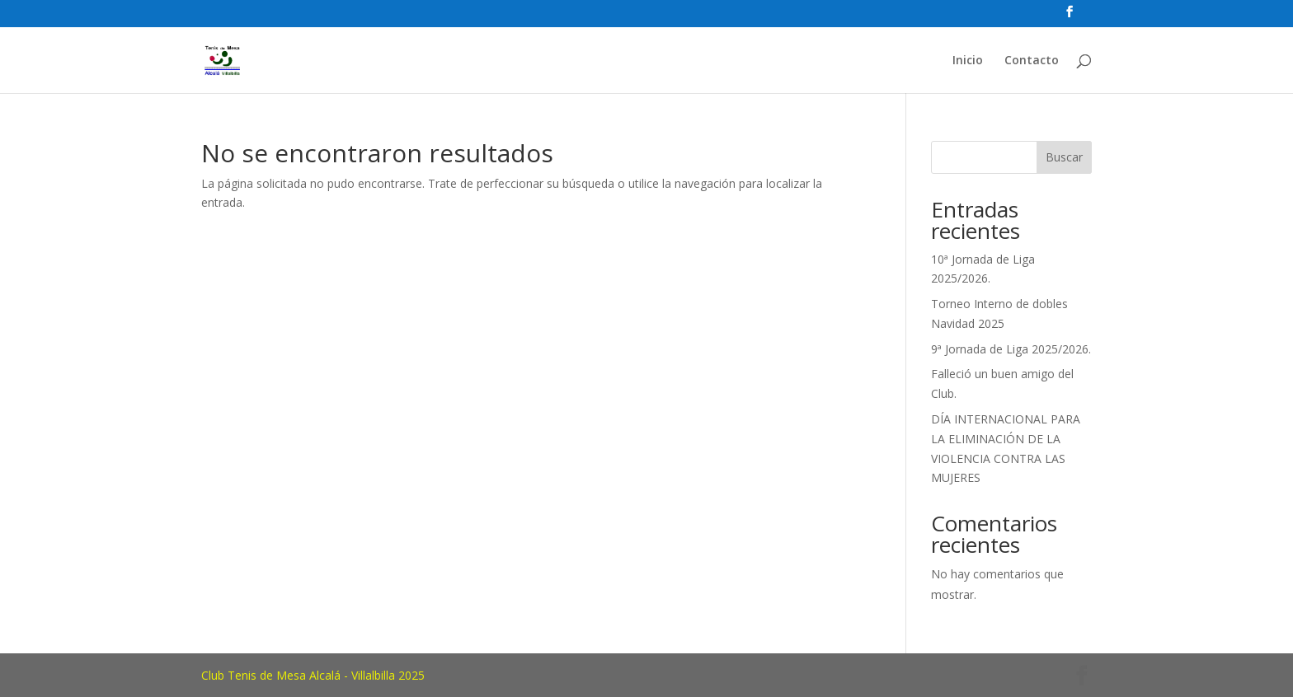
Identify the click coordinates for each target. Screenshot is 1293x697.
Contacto (1031, 61)
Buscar (1064, 157)
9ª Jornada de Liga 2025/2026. (1011, 349)
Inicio (967, 61)
